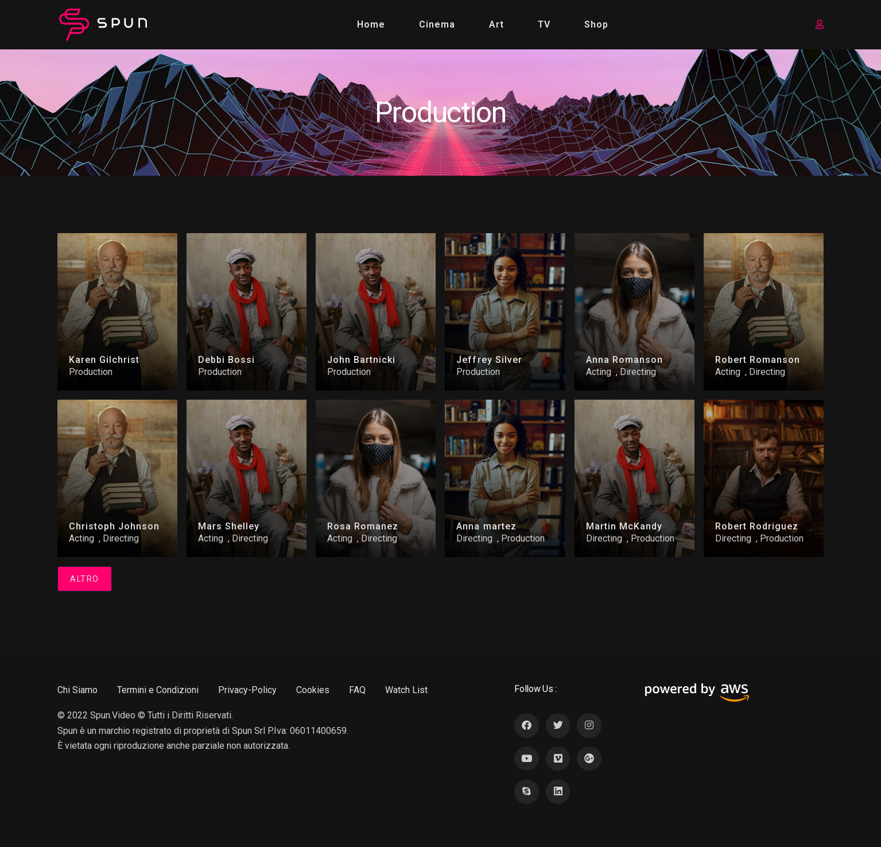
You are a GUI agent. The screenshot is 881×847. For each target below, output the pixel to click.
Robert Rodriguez (756, 526)
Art (496, 24)
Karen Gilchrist (104, 359)
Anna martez (486, 526)
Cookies (312, 689)
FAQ (357, 689)
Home (371, 24)
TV (544, 24)
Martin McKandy (624, 526)
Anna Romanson (624, 359)
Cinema (437, 24)
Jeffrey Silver (489, 359)
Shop (596, 24)
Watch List (406, 689)
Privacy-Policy (247, 689)
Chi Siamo (77, 689)
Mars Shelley (228, 526)
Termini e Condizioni (158, 689)
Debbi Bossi (226, 359)
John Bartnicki (361, 359)
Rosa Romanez (362, 526)
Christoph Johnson (114, 526)
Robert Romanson (757, 359)
